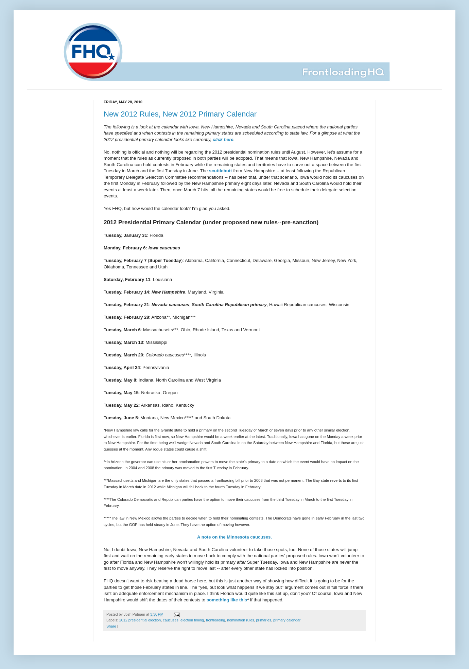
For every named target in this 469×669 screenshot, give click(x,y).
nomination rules (240, 620)
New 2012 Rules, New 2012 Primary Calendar (180, 114)
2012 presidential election (140, 620)
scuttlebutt (220, 170)
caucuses (170, 620)
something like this (227, 599)
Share (111, 626)
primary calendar (286, 620)
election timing (192, 620)
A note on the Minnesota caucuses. (234, 537)
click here (223, 139)
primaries (263, 620)
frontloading (215, 620)
